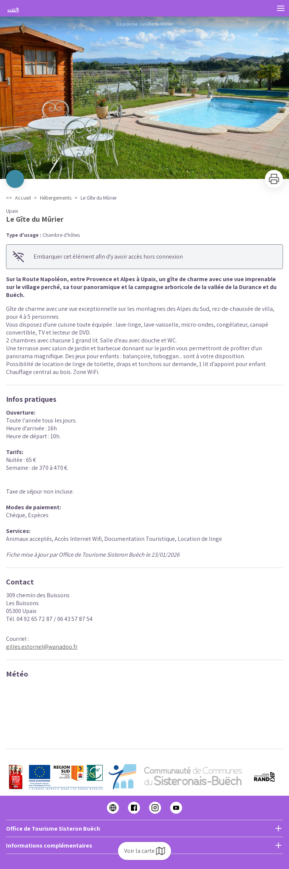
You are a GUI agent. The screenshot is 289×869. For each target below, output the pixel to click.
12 (182, 169)
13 (189, 169)
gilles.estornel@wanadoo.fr (42, 647)
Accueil (23, 197)
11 (174, 169)
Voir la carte (144, 850)
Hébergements (55, 197)
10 (167, 169)
